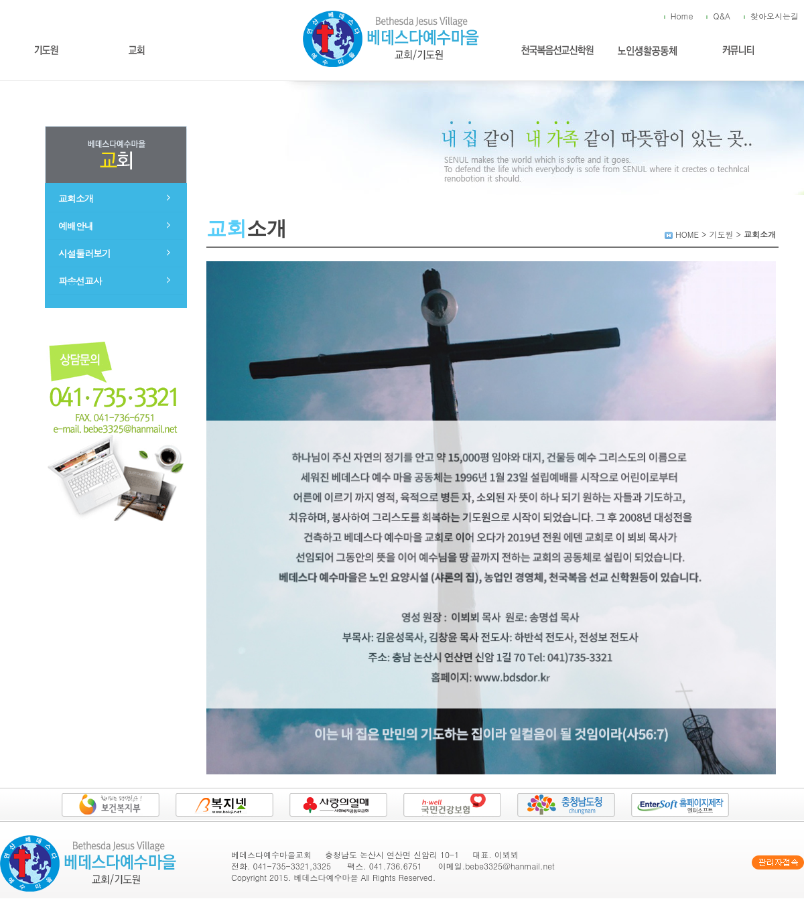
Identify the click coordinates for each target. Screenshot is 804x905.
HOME (687, 234)
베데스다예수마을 (326, 877)
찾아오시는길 (774, 15)
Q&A (721, 15)
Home (682, 15)
